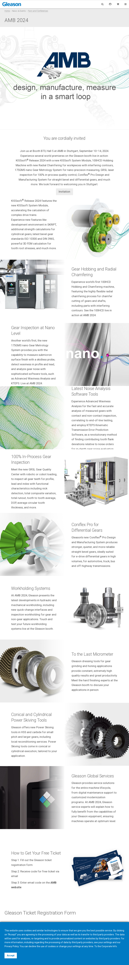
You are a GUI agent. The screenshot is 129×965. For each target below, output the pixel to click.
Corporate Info (109, 946)
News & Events (19, 11)
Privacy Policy (11, 946)
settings (76, 946)
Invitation (64, 191)
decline (32, 946)
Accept (10, 955)
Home (7, 11)
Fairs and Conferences (38, 11)
